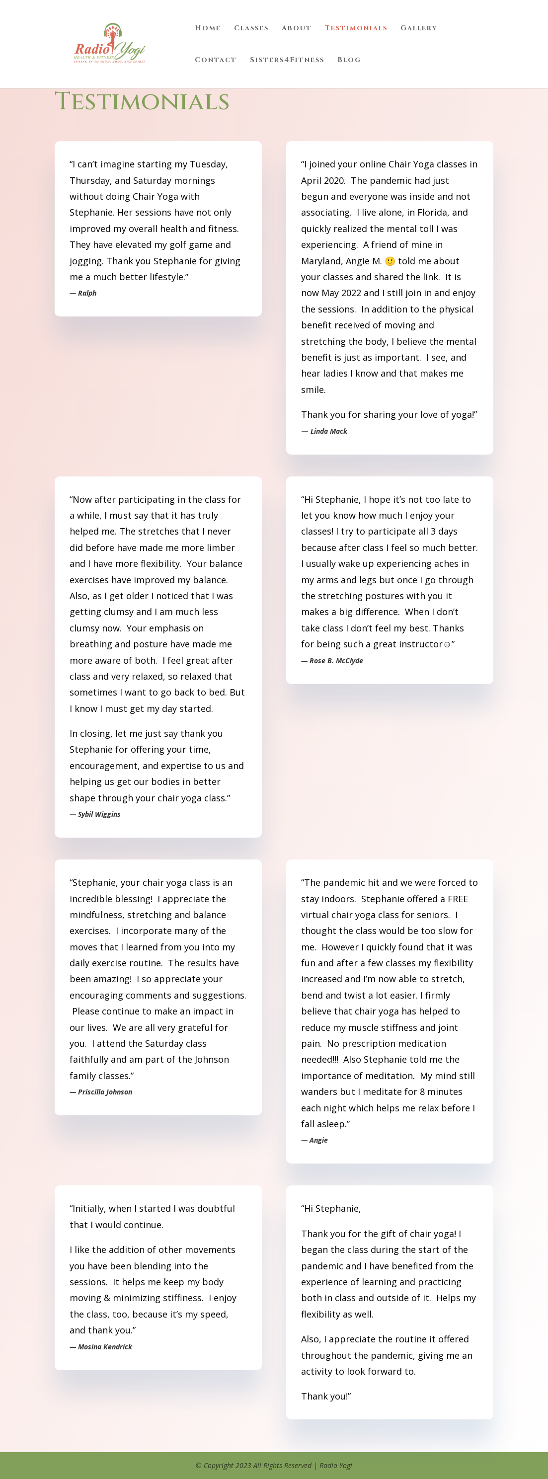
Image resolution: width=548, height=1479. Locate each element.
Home (208, 29)
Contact (216, 61)
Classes (251, 29)
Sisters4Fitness (287, 61)
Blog (349, 61)
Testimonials (356, 29)
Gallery (419, 29)
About (297, 29)
